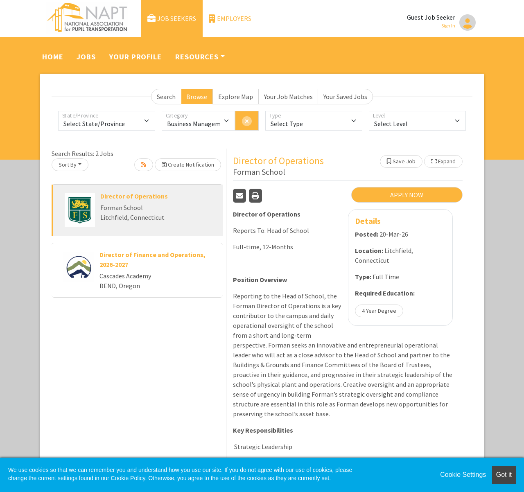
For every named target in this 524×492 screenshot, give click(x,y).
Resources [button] (197, 56)
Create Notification (188, 164)
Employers (230, 19)
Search (166, 97)
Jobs (86, 56)
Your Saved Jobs (345, 97)
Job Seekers (171, 19)
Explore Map (235, 97)
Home (52, 56)
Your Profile (135, 56)
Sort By (68, 164)
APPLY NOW (406, 195)
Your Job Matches (288, 97)
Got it (504, 474)
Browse (196, 97)
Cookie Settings (463, 474)
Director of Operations (134, 196)
